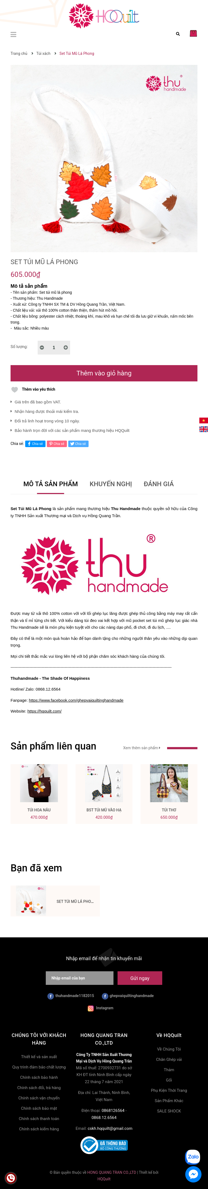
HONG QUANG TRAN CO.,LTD (111, 1172)
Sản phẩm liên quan (53, 746)
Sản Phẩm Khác (169, 1100)
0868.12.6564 (104, 1117)
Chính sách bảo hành (39, 1077)
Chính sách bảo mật (39, 1108)
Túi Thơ (169, 810)
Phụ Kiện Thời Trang (169, 1090)
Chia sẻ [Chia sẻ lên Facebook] (35, 444)
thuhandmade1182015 (70, 996)
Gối (169, 1080)
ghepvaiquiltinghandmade (128, 996)
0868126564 (113, 1110)
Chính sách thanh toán (39, 1118)
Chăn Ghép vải (169, 1059)
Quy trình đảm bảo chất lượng (39, 1067)
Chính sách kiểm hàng (39, 1129)
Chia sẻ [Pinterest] (56, 444)
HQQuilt (104, 1179)
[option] (39, 796)
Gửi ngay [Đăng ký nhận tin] (139, 978)
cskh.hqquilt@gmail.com (110, 1128)
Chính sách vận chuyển (39, 1098)
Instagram (100, 1008)
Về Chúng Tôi (169, 1049)
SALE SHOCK (169, 1111)
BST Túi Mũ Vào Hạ (104, 810)
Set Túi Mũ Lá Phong (76, 901)
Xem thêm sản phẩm (160, 748)
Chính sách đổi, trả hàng (39, 1087)
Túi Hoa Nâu (39, 810)
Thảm (169, 1069)
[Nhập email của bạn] (79, 978)
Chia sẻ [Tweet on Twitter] (78, 444)
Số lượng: (19, 346)
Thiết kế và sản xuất (39, 1056)
